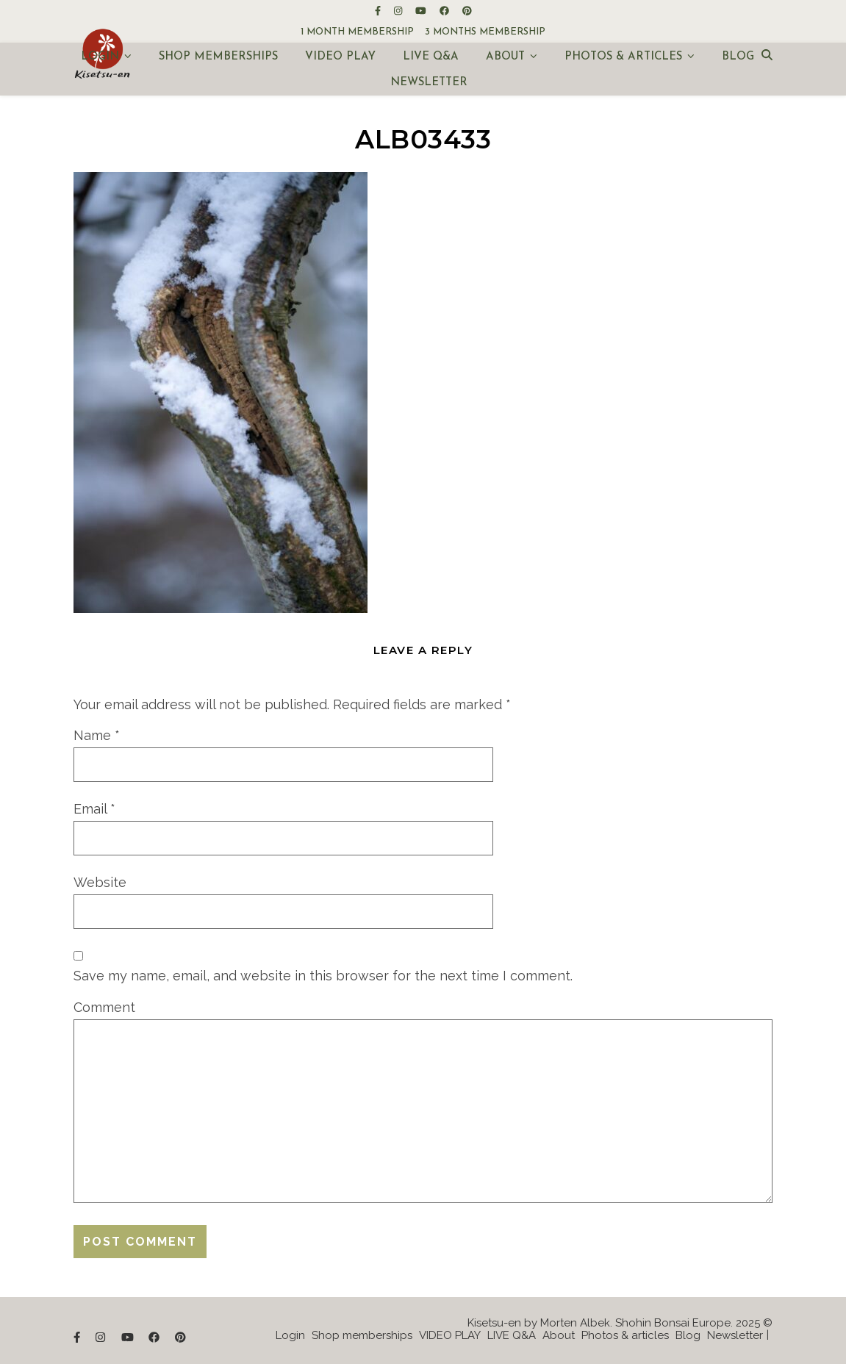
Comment (104, 1007)
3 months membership (485, 32)
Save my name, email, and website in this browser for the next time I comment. (323, 975)
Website (100, 882)
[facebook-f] (379, 10)
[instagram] (399, 10)
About (505, 56)
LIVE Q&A (431, 56)
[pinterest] (467, 10)
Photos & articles (623, 56)
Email (94, 808)
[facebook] (445, 10)
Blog (738, 56)
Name (97, 735)
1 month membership (357, 32)
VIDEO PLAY (340, 56)
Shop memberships (218, 56)
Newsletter (428, 82)
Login (100, 56)
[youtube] (422, 10)
